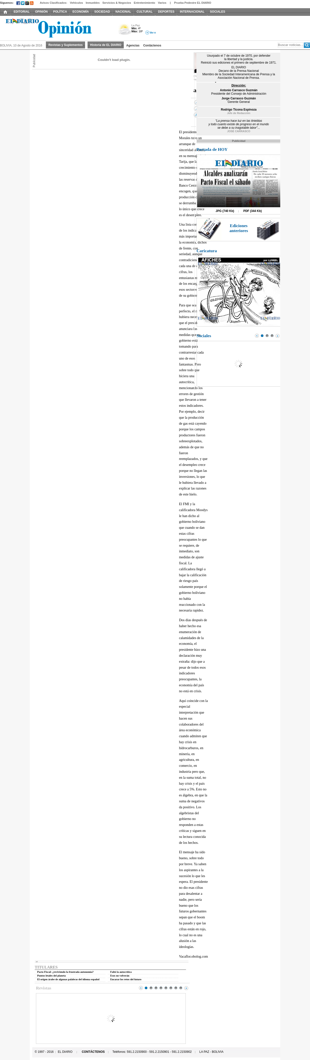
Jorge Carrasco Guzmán (238, 98)
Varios (162, 2)
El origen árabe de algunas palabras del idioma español (68, 979)
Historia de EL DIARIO (105, 45)
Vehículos (76, 2)
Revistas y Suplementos (65, 45)
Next (186, 988)
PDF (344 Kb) (252, 211)
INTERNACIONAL (192, 11)
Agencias (132, 45)
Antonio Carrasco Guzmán (238, 90)
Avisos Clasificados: (53, 2)
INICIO (5, 11)
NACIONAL (123, 11)
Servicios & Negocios (116, 2)
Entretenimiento (144, 2)
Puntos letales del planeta (51, 975)
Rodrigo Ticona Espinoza (239, 109)
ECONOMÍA (80, 11)
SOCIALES (217, 11)
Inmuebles (93, 2)
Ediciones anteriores (238, 228)
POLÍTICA (60, 11)
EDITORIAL (22, 11)
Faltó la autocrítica (121, 972)
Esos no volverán (119, 975)
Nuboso (124, 31)
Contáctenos (152, 45)
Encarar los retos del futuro (126, 979)
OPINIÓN (41, 11)
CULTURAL (145, 11)
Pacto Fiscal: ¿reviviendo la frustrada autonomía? (65, 972)
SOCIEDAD (102, 11)
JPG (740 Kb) (225, 211)
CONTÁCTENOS (93, 1052)
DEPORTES (166, 11)
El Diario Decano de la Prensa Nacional (56, 28)
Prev (141, 988)
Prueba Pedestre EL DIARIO (192, 2)
